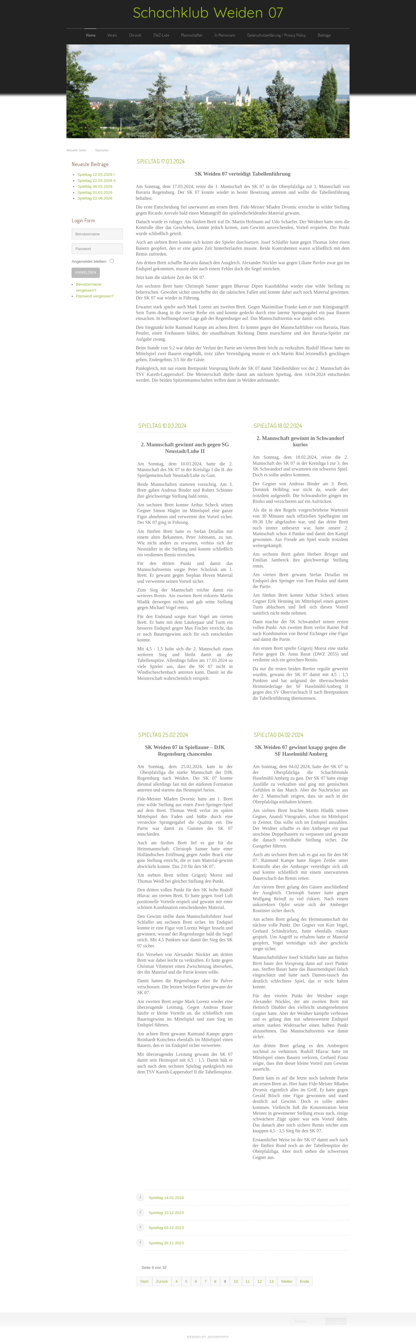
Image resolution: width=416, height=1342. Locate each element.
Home (90, 35)
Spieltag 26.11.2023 (166, 1242)
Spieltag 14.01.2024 (166, 1197)
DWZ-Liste (161, 35)
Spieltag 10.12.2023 (166, 1212)
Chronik (135, 35)
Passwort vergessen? (95, 295)
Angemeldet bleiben (89, 261)
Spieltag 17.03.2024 (161, 160)
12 (259, 1280)
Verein (112, 35)
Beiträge (324, 35)
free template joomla (208, 1337)
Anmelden (85, 272)
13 (271, 1280)
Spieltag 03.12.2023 (166, 1227)
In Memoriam (225, 35)
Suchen (335, 1322)
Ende (304, 1280)
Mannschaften (192, 35)
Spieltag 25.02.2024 (163, 733)
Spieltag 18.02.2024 (278, 424)
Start (144, 1280)
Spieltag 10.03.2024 (162, 424)
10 (236, 1280)
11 (248, 1280)
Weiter (286, 1280)
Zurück (162, 1280)
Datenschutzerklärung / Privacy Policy (276, 35)
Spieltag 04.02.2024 (279, 733)
